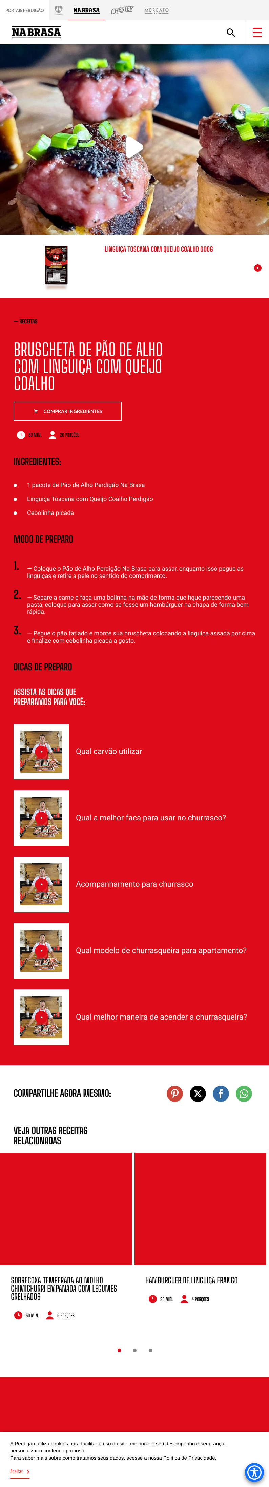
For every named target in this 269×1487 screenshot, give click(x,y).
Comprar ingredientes (68, 411)
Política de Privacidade (189, 1458)
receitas (29, 321)
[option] (66, 1241)
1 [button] (119, 1350)
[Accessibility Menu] (254, 1472)
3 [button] (150, 1350)
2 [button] (135, 1350)
